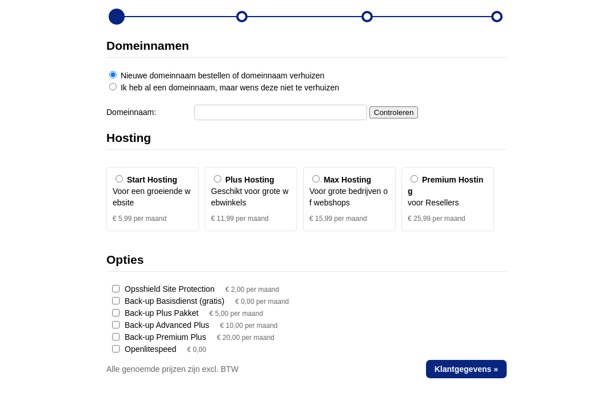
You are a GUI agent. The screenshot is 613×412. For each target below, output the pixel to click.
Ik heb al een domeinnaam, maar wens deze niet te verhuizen (224, 87)
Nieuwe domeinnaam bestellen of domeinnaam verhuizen (216, 75)
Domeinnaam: (131, 112)
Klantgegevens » (466, 369)
